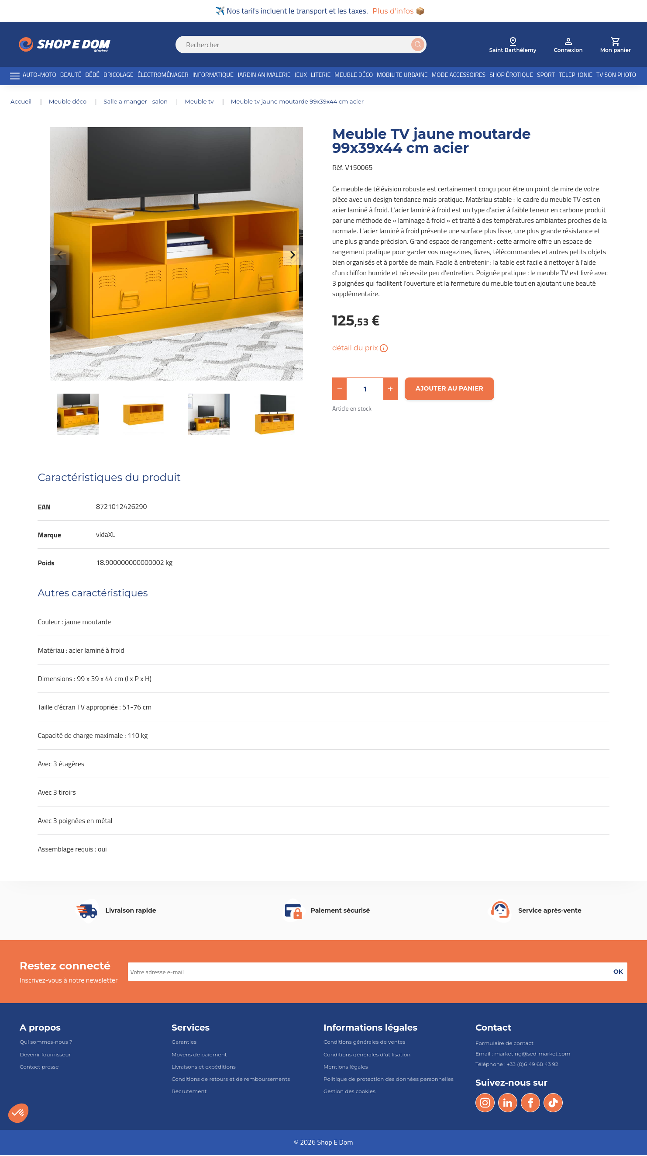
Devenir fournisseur (45, 1055)
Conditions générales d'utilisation (367, 1055)
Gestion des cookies (349, 1092)
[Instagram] (485, 1104)
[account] (568, 45)
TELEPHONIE (575, 75)
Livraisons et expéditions (204, 1067)
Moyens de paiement (199, 1055)
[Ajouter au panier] (449, 389)
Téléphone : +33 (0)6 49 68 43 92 (516, 1065)
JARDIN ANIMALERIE (264, 75)
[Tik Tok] (553, 1104)
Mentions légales (346, 1067)
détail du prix (360, 349)
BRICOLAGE (118, 75)
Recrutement (189, 1092)
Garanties (184, 1043)
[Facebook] (530, 1104)
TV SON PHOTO (616, 75)
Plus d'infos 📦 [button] (398, 11)
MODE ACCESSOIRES (459, 75)
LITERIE (320, 75)
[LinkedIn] (507, 1104)
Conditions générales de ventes (365, 1043)
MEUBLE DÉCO (353, 75)
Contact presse (39, 1067)
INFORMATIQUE (213, 75)
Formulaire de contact (504, 1044)
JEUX (300, 75)
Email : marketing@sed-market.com (522, 1055)
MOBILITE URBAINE (402, 75)
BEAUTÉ (71, 75)
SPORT (546, 75)
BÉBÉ (92, 75)
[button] (340, 390)
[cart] (615, 45)
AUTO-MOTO (39, 75)
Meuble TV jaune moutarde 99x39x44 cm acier (309, 102)
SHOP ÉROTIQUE (511, 75)
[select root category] (513, 45)
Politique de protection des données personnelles (389, 1079)
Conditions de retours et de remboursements (231, 1079)
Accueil (22, 102)
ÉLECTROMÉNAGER (163, 75)
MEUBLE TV (208, 102)
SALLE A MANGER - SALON (141, 102)
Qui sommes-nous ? (46, 1043)
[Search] (306, 45)
